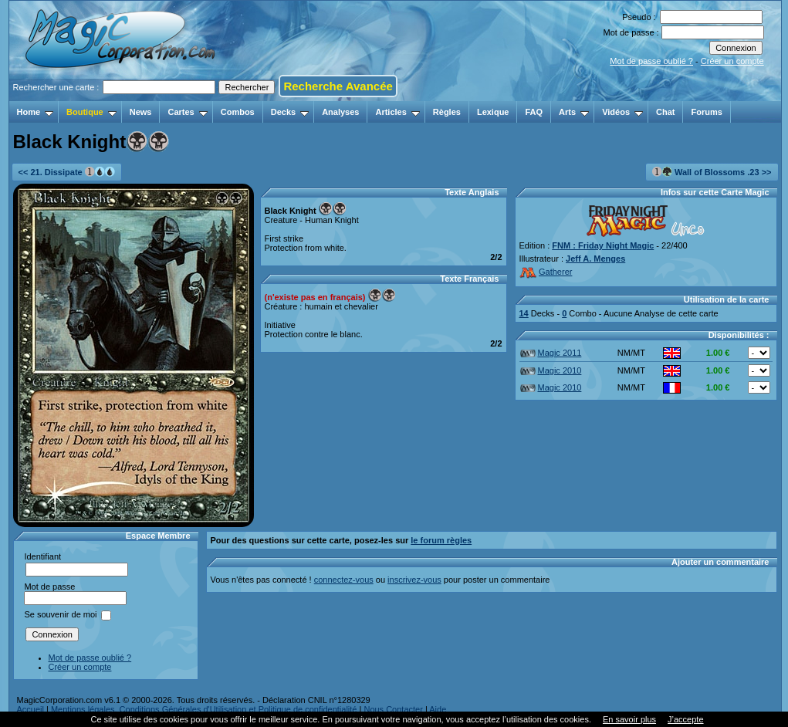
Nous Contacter (393, 709)
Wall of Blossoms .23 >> (712, 172)
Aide (437, 709)
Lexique (493, 112)
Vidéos (622, 112)
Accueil (30, 709)
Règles (447, 112)
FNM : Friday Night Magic (603, 245)
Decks (290, 112)
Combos (238, 112)
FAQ (534, 112)
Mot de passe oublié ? (651, 61)
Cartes (187, 112)
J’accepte (685, 719)
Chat (665, 112)
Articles (397, 112)
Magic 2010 (551, 370)
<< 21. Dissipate (67, 172)
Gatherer (546, 271)
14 (524, 313)
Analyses (340, 112)
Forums (706, 112)
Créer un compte (732, 61)
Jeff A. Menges (595, 258)
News (141, 112)
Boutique (91, 112)
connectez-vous (344, 579)
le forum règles (441, 540)
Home (35, 112)
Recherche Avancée (337, 86)
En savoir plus (629, 719)
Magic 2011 (551, 352)
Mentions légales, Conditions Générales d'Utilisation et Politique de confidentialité (204, 709)
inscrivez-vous (414, 579)
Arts (574, 112)
